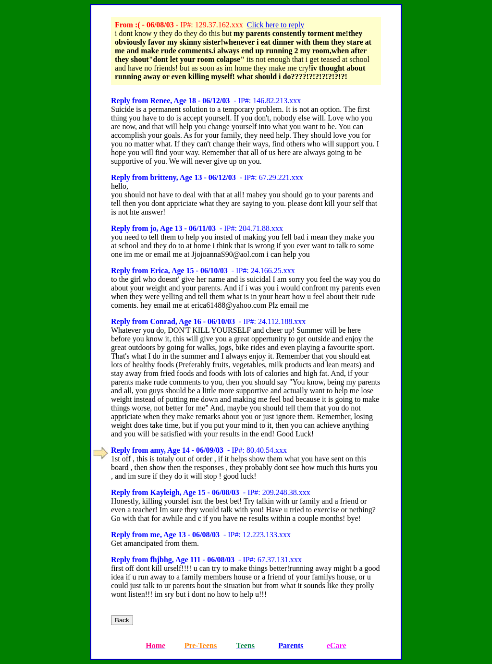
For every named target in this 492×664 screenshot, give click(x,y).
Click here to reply (276, 25)
